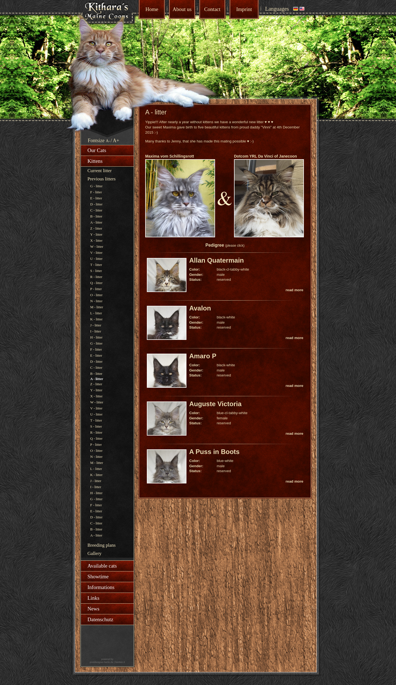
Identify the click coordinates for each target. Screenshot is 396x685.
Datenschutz (100, 619)
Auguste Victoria (215, 404)
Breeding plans (101, 545)
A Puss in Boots (214, 451)
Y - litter (96, 234)
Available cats (102, 566)
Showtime (98, 576)
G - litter (96, 186)
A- (108, 141)
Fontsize (96, 140)
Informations (100, 587)
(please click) (234, 245)
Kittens (95, 161)
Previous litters (101, 178)
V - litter (96, 253)
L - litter (96, 313)
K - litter (96, 319)
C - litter (96, 210)
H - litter (96, 337)
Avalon (200, 308)
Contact (212, 9)
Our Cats (96, 150)
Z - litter (96, 228)
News (93, 609)
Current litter (99, 170)
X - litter (96, 240)
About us (181, 9)
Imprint (244, 9)
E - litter (96, 198)
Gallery (94, 553)
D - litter (96, 204)
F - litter (96, 192)
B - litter (96, 216)
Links (93, 598)
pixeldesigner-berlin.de (101, 662)
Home (151, 9)
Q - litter (96, 283)
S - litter (96, 271)
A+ (116, 140)
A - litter (96, 222)
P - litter (96, 289)
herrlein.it (120, 662)
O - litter (96, 295)
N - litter (96, 301)
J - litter (95, 325)
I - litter (95, 331)
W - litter (96, 246)
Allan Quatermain (216, 260)
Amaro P (202, 356)
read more (294, 290)
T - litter (96, 265)
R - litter (96, 277)
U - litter (96, 259)
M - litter (96, 307)
